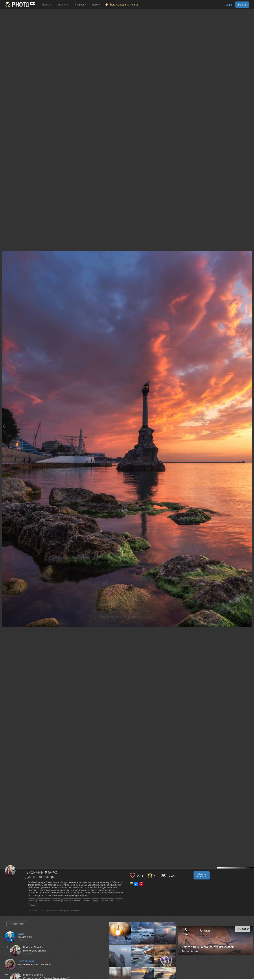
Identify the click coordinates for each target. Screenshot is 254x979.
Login (228, 4)
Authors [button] (62, 4)
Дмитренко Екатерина (41, 877)
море (86, 900)
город (95, 900)
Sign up (242, 4)
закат (119, 900)
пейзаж (56, 900)
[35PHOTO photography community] (20, 4)
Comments (16, 924)
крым (32, 900)
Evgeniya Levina (26, 961)
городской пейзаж (72, 900)
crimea (33, 905)
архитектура (107, 900)
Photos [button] (46, 4)
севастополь (44, 900)
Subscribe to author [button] (201, 875)
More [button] (96, 4)
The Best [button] (79, 4)
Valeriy (21, 933)
